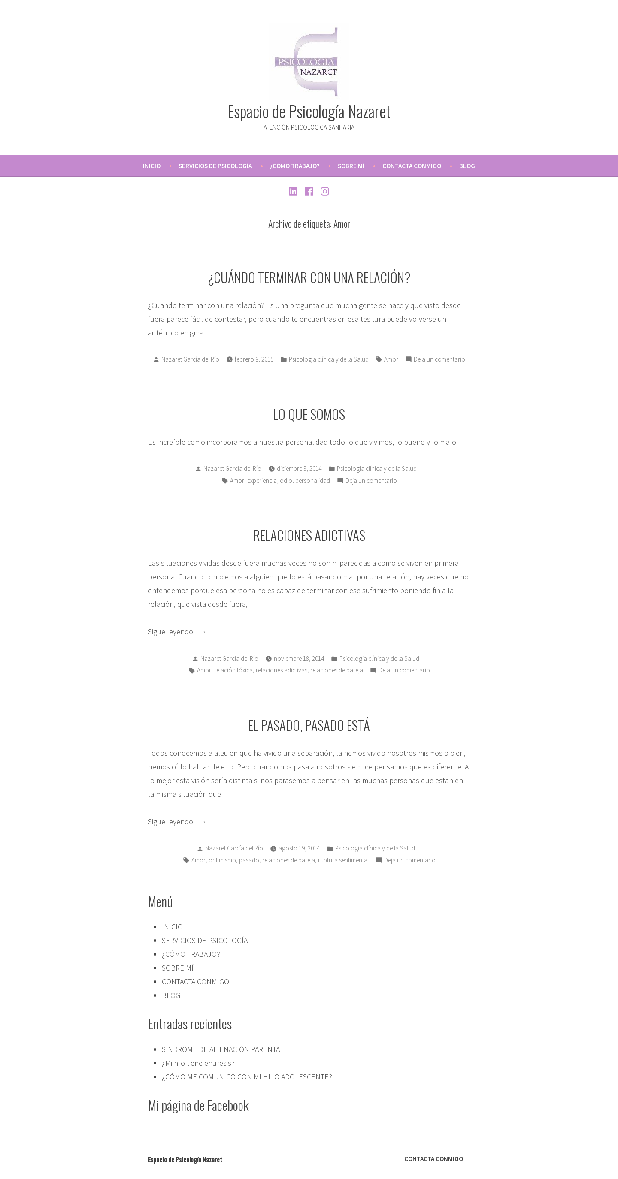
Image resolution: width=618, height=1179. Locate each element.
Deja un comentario (439, 359)
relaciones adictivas (281, 670)
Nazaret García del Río (190, 359)
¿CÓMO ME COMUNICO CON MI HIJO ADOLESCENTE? (247, 1077)
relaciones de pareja (336, 670)
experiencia (262, 480)
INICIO (152, 166)
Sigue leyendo (193, 632)
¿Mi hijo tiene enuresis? (198, 1063)
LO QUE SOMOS (309, 414)
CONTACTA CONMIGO (411, 166)
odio (286, 480)
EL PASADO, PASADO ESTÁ (309, 725)
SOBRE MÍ (351, 166)
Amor (391, 359)
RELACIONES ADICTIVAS (309, 535)
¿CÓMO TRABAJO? (295, 166)
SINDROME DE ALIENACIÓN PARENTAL (223, 1049)
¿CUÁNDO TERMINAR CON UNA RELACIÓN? (309, 277)
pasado (249, 860)
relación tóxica (233, 670)
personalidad (312, 480)
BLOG (467, 166)
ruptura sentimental (343, 860)
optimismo (222, 860)
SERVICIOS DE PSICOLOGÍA (215, 166)
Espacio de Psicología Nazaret (309, 111)
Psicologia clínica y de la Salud (329, 359)
